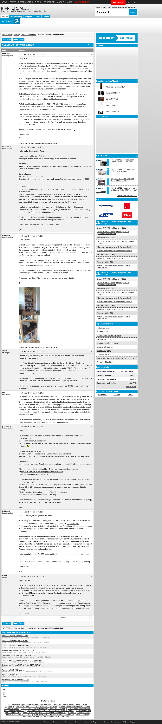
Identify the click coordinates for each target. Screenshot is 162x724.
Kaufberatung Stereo (28, 35)
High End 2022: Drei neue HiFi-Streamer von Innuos (122, 180)
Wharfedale (102, 395)
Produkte (49, 2)
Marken (61, 2)
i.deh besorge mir (103, 354)
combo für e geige (104, 351)
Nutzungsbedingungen (92, 722)
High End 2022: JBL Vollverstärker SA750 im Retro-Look (123, 170)
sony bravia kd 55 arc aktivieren (109, 336)
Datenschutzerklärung (111, 722)
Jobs (70, 2)
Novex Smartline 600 (105, 262)
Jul (4, 694)
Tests (13, 2)
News (4, 2)
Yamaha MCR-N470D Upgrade (13, 670)
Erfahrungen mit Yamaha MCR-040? (15, 680)
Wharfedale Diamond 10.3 (115, 87)
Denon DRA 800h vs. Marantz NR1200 (111, 228)
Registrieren (134, 722)
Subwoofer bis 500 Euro (106, 237)
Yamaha (116, 395)
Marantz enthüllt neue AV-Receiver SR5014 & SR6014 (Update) (50, 711)
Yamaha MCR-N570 (9, 675)
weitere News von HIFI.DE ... (127, 196)
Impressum (57, 722)
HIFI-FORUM (7, 35)
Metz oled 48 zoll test (105, 362)
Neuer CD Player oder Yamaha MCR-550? (18, 650)
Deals (38, 2)
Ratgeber (28, 17)
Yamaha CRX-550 (112, 111)
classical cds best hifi (105, 347)
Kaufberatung (16, 17)
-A (88, 45)
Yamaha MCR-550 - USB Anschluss (15, 646)
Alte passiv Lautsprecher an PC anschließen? (114, 247)
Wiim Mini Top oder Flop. (106, 255)
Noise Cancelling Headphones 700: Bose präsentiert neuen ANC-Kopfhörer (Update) (56, 716)
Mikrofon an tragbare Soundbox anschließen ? (114, 251)
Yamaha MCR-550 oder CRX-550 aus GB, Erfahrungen (22, 660)
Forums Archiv (131, 387)
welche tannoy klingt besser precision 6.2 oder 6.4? (116, 358)
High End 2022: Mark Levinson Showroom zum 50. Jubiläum (122, 161)
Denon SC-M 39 (112, 99)
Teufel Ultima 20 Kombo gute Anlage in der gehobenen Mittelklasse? (113, 233)
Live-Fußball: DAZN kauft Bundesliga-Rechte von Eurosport (43, 709)
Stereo (16, 35)
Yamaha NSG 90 (112, 105)
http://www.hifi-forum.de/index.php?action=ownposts (42, 472)
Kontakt (46, 722)
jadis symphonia (103, 328)
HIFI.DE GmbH (14, 722)
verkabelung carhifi (104, 339)
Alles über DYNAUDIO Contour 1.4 (110, 258)
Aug (4, 696)
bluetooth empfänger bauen (107, 343)
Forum (5, 17)
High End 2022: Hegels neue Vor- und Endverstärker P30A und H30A (124, 189)
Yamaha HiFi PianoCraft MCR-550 (15, 641)
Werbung (68, 722)
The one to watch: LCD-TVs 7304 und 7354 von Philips (36, 707)
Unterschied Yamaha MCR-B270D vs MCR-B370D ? (21, 665)
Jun (4, 692)
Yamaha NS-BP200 (113, 93)
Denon (130, 395)
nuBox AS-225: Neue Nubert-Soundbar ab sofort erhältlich (44, 713)
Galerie (46, 17)
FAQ (124, 722)
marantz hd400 (102, 332)
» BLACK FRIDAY (82, 2)
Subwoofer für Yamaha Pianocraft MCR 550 (18, 655)
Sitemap (78, 722)
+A (92, 45)
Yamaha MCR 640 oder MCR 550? (15, 636)
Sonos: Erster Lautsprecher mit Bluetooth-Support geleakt (29, 705)
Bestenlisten (25, 2)
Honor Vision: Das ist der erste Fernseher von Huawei (54, 715)
